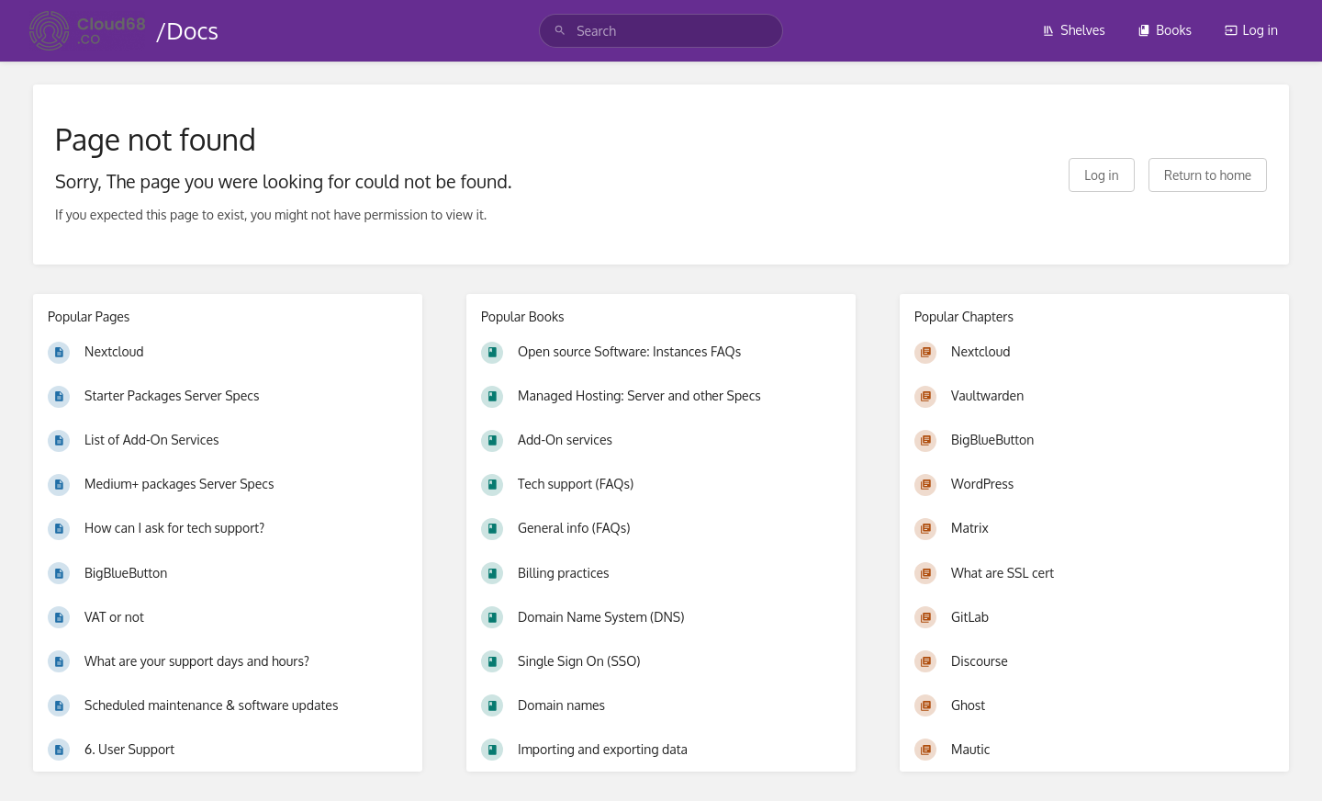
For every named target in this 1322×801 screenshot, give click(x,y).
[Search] (560, 31)
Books (1164, 30)
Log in (1251, 30)
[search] (661, 31)
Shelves (1073, 30)
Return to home (1207, 175)
